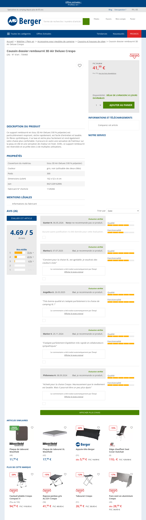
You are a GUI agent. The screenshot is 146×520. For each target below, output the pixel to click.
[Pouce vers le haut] (43, 237)
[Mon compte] (121, 21)
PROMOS (134, 33)
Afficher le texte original (73, 272)
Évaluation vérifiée (95, 219)
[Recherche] (62, 21)
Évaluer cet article (21, 218)
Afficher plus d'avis (89, 412)
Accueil (10, 41)
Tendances (102, 33)
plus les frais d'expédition (107, 73)
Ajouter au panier (118, 105)
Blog (110, 9)
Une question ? (120, 9)
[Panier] (132, 21)
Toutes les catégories (21, 33)
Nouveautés (118, 33)
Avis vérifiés (22, 249)
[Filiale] (96, 21)
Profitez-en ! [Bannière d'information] (73, 3)
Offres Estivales (43, 33)
